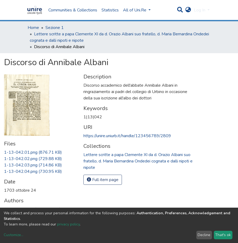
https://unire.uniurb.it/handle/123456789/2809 (127, 136)
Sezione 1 (54, 28)
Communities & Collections (72, 10)
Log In (200, 10)
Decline (204, 234)
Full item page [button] (102, 180)
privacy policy (68, 224)
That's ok (223, 234)
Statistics (110, 10)
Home (33, 28)
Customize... (13, 234)
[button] (188, 10)
